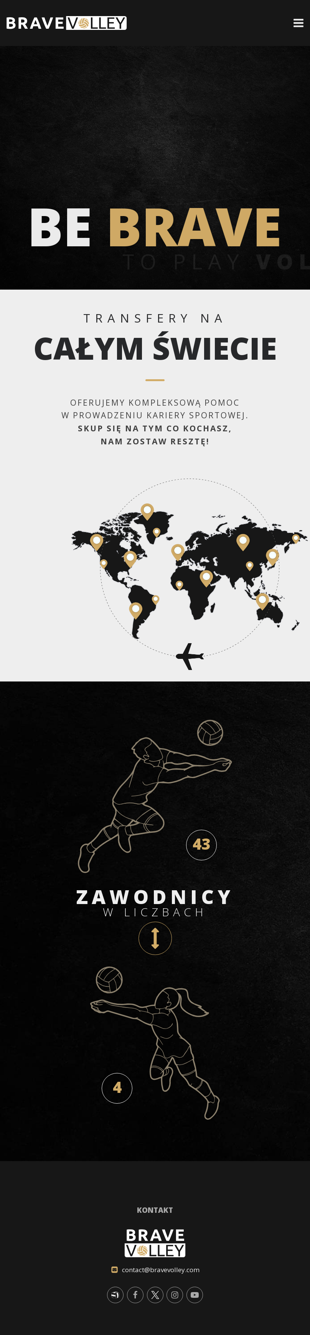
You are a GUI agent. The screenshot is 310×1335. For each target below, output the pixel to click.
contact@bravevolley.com (161, 1269)
